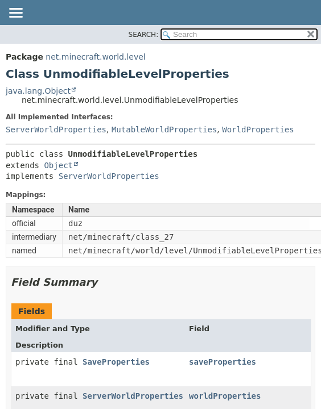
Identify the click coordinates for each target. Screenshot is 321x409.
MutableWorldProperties (164, 129)
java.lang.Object (38, 90)
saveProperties (222, 361)
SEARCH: (144, 35)
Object (58, 165)
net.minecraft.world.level (95, 56)
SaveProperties (116, 361)
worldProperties (225, 395)
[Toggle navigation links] (15, 14)
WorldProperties (258, 129)
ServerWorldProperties (56, 129)
